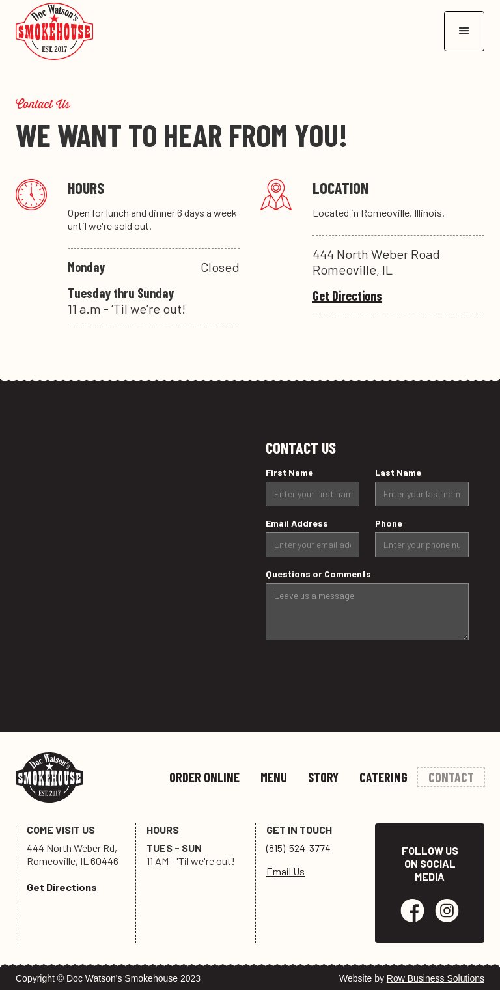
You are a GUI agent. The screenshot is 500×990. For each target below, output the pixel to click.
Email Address (297, 523)
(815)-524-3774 (298, 848)
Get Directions (347, 295)
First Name (289, 472)
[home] (54, 31)
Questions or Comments (318, 573)
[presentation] (365, 676)
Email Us (285, 871)
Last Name (398, 472)
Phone (388, 523)
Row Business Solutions (435, 978)
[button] (464, 31)
